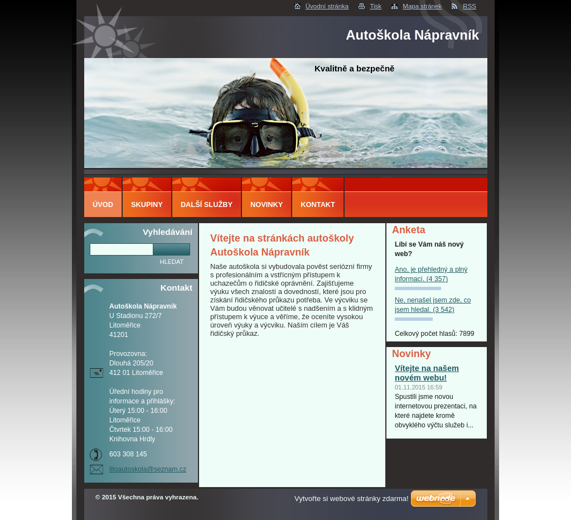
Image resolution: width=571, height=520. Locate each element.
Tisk (375, 6)
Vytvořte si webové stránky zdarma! (351, 498)
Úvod (103, 204)
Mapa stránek (422, 6)
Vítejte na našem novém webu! (427, 373)
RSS (469, 6)
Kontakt (318, 204)
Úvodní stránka (327, 6)
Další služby (207, 204)
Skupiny (147, 204)
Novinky (266, 204)
